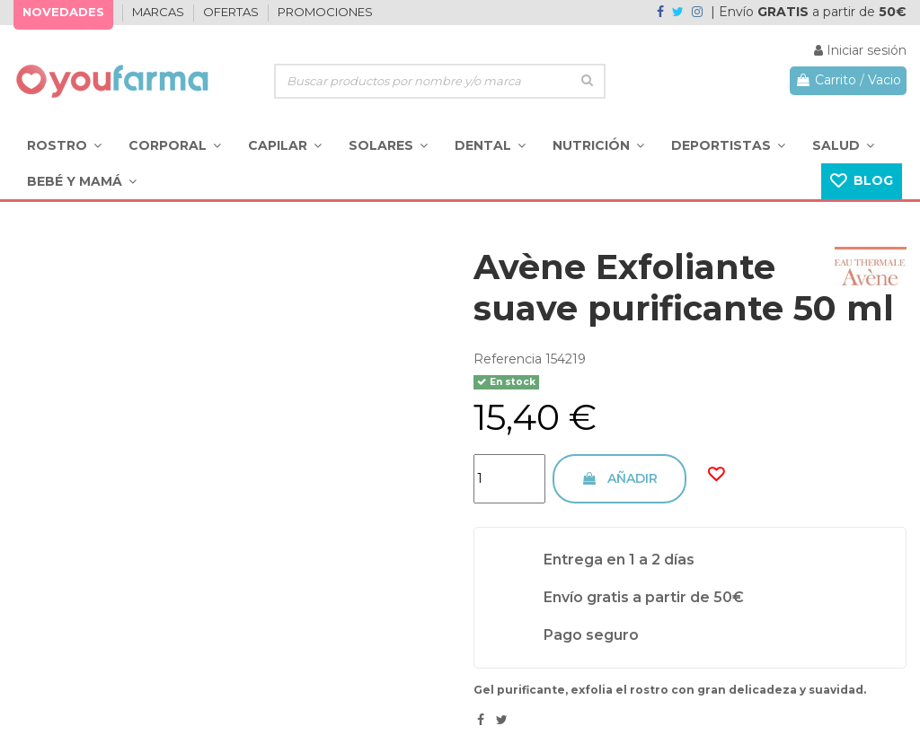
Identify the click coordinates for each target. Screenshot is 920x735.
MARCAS (159, 11)
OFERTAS (232, 11)
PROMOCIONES (325, 11)
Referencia (507, 359)
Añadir (619, 478)
